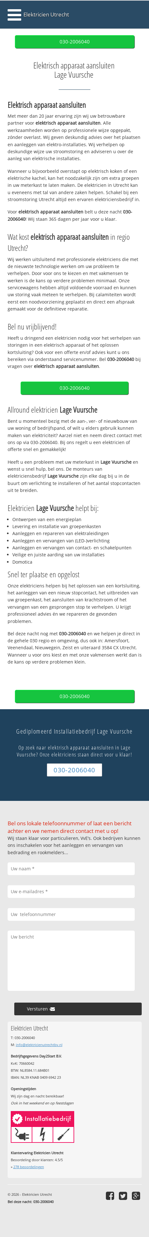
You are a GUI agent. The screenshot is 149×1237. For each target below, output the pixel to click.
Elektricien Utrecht (46, 14)
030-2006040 (75, 41)
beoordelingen (28, 1166)
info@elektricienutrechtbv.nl (39, 1044)
